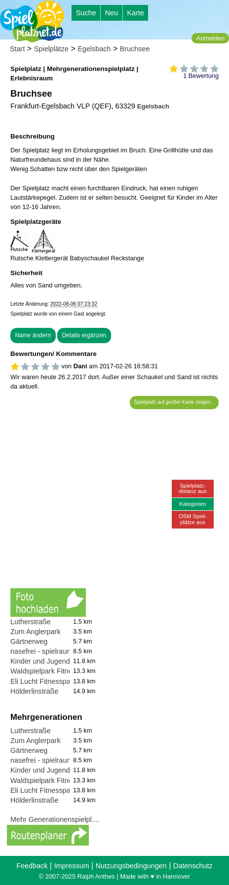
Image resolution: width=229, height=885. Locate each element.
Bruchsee (135, 49)
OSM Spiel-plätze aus (193, 519)
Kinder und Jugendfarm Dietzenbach (68, 661)
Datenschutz (193, 866)
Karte (135, 13)
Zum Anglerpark (35, 632)
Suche (86, 13)
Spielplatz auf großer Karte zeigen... (174, 402)
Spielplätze (51, 49)
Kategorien (192, 504)
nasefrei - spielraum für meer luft (61, 651)
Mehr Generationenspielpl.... (55, 819)
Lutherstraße (30, 622)
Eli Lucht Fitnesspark (43, 681)
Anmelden (210, 38)
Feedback (31, 866)
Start (17, 49)
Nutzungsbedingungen (131, 866)
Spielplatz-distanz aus (193, 488)
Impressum (71, 866)
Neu (111, 13)
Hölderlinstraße (34, 691)
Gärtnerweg (28, 641)
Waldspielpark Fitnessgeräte (55, 671)
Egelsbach (94, 49)
